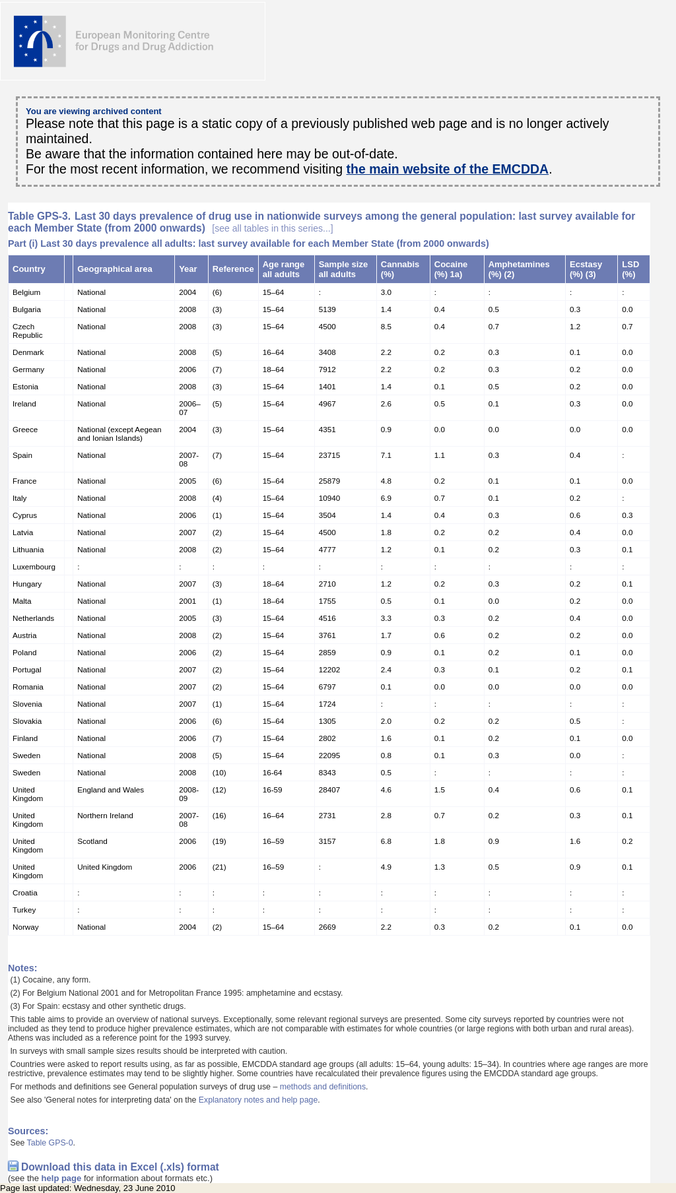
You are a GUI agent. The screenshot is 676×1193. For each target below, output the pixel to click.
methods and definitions (323, 1086)
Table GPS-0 (50, 1142)
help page (62, 1178)
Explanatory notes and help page (258, 1100)
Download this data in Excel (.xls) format (120, 1167)
